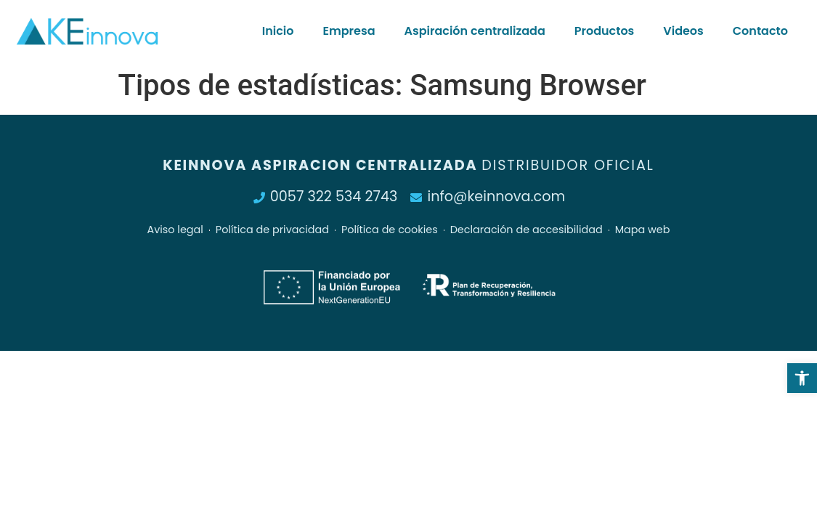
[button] (802, 378)
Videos (683, 31)
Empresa (348, 31)
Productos (604, 31)
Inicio (278, 31)
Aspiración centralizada (475, 31)
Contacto (760, 31)
